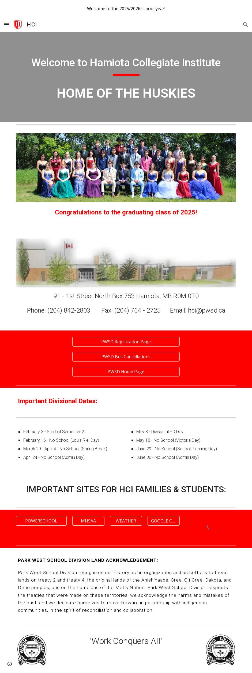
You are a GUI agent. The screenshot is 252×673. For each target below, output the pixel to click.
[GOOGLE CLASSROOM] (163, 521)
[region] (126, 8)
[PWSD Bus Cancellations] (126, 356)
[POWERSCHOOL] (41, 521)
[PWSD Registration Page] (126, 341)
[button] (6, 24)
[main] (126, 63)
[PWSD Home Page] (126, 371)
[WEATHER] (126, 521)
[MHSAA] (88, 521)
